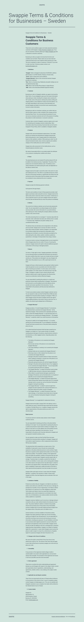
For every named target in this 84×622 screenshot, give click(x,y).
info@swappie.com (33, 600)
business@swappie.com (31, 66)
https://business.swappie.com (46, 49)
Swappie (42, 5)
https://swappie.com (51, 51)
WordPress (72, 616)
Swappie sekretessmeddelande (58, 616)
